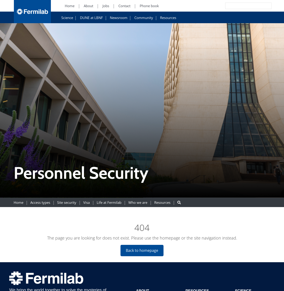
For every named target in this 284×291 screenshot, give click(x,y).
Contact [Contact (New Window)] (124, 6)
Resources (168, 17)
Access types (40, 202)
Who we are (137, 202)
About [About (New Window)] (88, 6)
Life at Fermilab (109, 202)
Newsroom (118, 17)
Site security (66, 202)
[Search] (238, 6)
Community (143, 17)
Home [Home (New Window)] (69, 6)
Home (18, 202)
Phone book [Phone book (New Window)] (149, 6)
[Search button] (179, 202)
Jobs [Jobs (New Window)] (105, 6)
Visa (86, 202)
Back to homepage (142, 250)
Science (67, 17)
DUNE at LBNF (91, 17)
